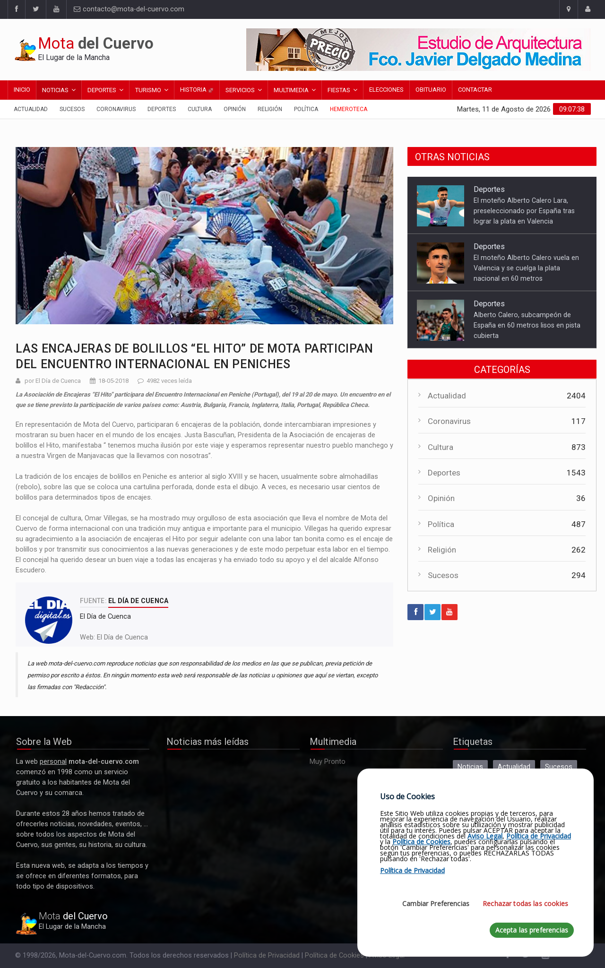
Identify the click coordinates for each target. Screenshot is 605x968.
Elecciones (386, 89)
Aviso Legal (484, 835)
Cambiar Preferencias (435, 903)
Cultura (200, 109)
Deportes (101, 90)
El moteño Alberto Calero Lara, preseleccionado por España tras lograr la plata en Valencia (524, 211)
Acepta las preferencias (531, 929)
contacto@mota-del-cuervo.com (129, 9)
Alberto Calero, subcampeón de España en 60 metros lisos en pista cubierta (527, 325)
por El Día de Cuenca (53, 380)
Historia (197, 89)
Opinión (235, 109)
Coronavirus (116, 109)
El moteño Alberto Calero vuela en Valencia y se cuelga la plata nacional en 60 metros (526, 268)
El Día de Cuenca (122, 637)
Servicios (240, 90)
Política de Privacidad (267, 955)
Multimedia (291, 90)
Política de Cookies (334, 955)
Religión (270, 109)
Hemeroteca (348, 109)
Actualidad (31, 109)
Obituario (430, 89)
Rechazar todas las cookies (525, 903)
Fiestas (339, 90)
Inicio (22, 89)
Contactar (475, 89)
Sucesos (72, 109)
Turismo (148, 90)
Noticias (55, 90)
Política (306, 109)
